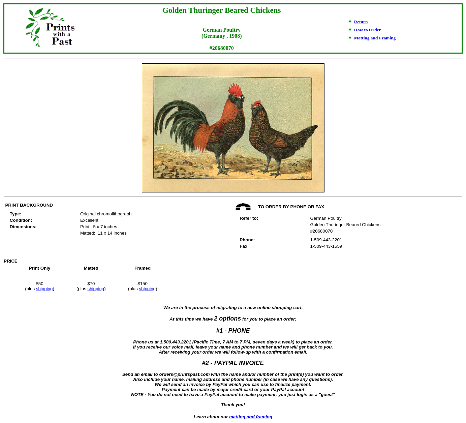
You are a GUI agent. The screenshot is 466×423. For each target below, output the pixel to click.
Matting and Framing (375, 37)
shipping (44, 288)
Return (361, 21)
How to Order (367, 29)
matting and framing (250, 416)
